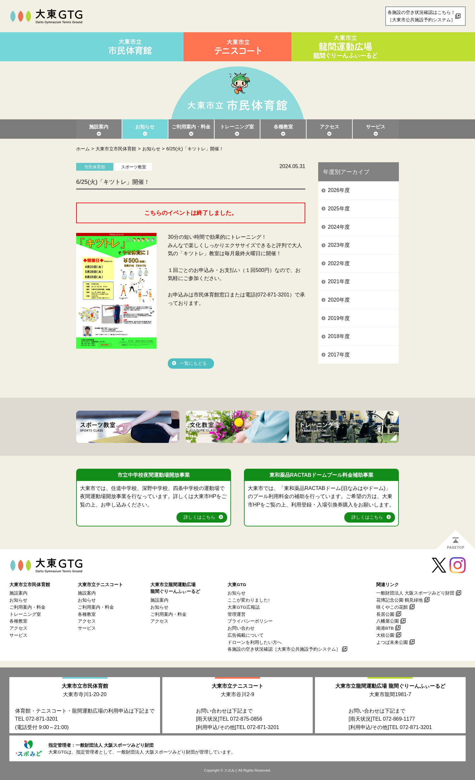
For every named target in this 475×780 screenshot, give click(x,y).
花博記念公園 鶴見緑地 (399, 600)
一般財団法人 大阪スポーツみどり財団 (415, 593)
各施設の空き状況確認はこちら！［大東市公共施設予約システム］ (421, 16)
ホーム (83, 148)
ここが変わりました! (248, 600)
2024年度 (339, 227)
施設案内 (98, 126)
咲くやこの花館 (392, 607)
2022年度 (339, 263)
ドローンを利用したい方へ (254, 642)
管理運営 (236, 614)
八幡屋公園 (387, 621)
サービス (375, 126)
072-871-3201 (42, 719)
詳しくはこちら (199, 517)
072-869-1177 (399, 719)
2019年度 (339, 318)
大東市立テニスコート (237, 686)
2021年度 (339, 281)
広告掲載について (245, 635)
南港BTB (385, 628)
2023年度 (339, 245)
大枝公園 (385, 635)
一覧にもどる (193, 363)
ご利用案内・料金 (191, 126)
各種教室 (283, 126)
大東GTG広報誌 (243, 607)
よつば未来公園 (392, 642)
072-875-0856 (246, 719)
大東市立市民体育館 (116, 148)
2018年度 (339, 336)
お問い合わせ (241, 628)
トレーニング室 (237, 126)
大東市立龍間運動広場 (390, 686)
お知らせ (145, 126)
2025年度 (339, 208)
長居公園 (385, 614)
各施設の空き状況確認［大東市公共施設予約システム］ (283, 649)
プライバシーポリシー (250, 621)
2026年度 (339, 190)
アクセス (329, 126)
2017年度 (339, 354)
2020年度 (339, 300)
